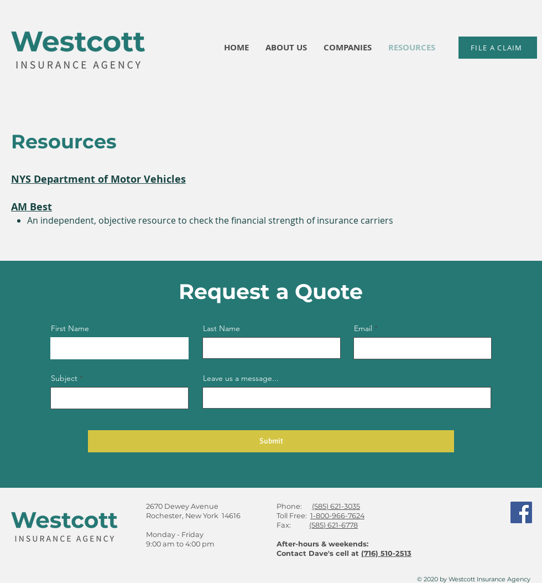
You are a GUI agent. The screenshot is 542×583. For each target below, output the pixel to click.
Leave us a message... (241, 378)
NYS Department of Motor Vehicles (98, 179)
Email (363, 328)
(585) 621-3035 (336, 506)
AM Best (31, 207)
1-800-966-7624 (337, 516)
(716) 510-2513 (386, 553)
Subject (64, 378)
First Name (70, 328)
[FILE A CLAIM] (497, 48)
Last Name (221, 328)
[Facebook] (521, 512)
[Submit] (271, 441)
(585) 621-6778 (333, 525)
